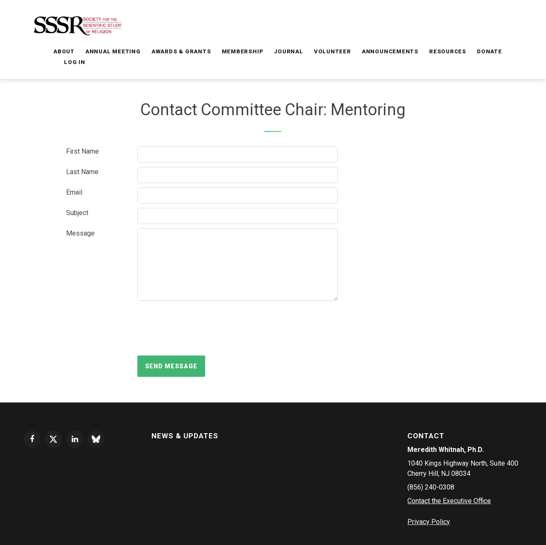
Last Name (82, 172)
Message (80, 233)
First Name (82, 151)
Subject (77, 213)
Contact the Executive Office (449, 501)
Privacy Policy (428, 522)
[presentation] (202, 328)
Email (74, 192)
